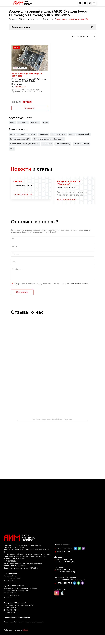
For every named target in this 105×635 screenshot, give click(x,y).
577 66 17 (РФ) (65, 572)
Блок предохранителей (79, 134)
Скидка (17, 181)
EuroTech (35, 122)
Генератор (47, 144)
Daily (12, 122)
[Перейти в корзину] (89, 3)
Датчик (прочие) (63, 144)
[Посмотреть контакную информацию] (85, 3)
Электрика (16, 84)
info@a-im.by (60, 589)
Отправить (22, 292)
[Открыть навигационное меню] (94, 3)
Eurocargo (22, 122)
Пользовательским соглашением (53, 285)
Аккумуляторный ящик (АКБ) (23, 134)
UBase (25, 630)
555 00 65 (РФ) (65, 562)
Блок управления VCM (20, 139)
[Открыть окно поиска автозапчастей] (80, 3)
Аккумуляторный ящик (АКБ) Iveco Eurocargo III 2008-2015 (28, 80)
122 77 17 (64, 559)
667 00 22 (65, 569)
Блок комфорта (58, 134)
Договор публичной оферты (17, 617)
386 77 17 (64, 583)
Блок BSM (44, 134)
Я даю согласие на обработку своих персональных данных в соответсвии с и (51, 284)
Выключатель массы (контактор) (24, 144)
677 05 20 (65, 548)
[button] (12, 149)
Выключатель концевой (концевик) (49, 139)
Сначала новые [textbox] (80, 37)
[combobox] (83, 36)
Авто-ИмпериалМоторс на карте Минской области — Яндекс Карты (52, 419)
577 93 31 (64, 551)
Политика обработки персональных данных (24, 622)
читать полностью (22, 194)
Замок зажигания (81, 144)
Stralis (45, 122)
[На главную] (23, 3)
